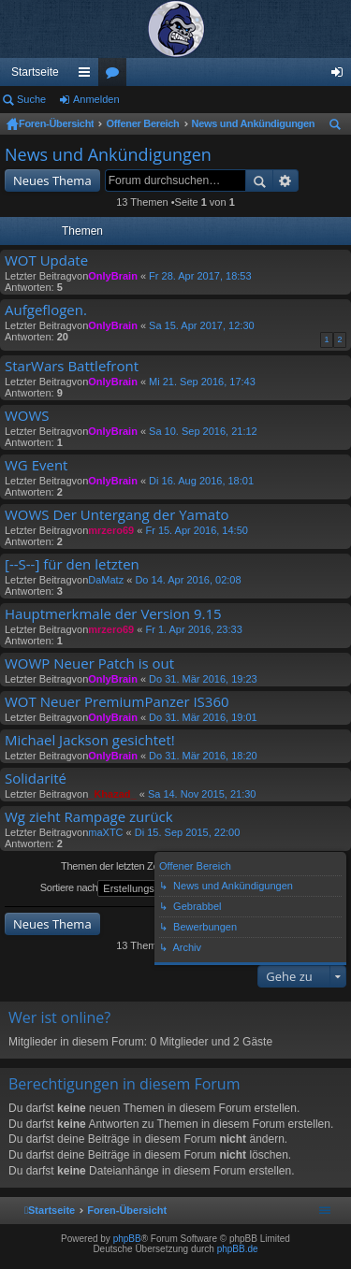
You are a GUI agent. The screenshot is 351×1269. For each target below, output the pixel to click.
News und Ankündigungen (253, 123)
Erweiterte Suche (286, 180)
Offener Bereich (142, 123)
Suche (31, 99)
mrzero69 (111, 530)
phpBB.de (237, 1249)
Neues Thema (52, 180)
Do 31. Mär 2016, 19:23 (203, 679)
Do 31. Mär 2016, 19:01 (203, 717)
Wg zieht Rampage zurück (89, 817)
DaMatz (106, 579)
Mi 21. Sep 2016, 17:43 (202, 381)
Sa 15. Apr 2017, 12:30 (202, 325)
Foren (116, 75)
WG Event (36, 465)
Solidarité (35, 778)
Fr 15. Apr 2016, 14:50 (196, 530)
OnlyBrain (113, 275)
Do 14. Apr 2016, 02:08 (188, 579)
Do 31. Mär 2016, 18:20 (203, 755)
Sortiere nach (120, 888)
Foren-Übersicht (56, 123)
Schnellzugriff (88, 75)
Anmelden (96, 99)
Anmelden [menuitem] (341, 75)
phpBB (127, 1238)
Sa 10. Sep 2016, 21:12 (203, 431)
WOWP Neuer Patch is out (89, 663)
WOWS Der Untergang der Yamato (117, 515)
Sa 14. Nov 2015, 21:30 (202, 794)
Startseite (35, 72)
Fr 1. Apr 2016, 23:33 (193, 629)
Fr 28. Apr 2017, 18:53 (200, 275)
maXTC (105, 832)
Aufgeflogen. (46, 310)
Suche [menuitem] (338, 127)
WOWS (27, 416)
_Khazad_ (112, 794)
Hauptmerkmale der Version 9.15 (113, 614)
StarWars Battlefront (72, 366)
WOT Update (46, 260)
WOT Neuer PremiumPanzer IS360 (117, 702)
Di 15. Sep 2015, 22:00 (188, 832)
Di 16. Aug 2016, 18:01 (201, 480)
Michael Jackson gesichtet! (90, 740)
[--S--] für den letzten (72, 564)
